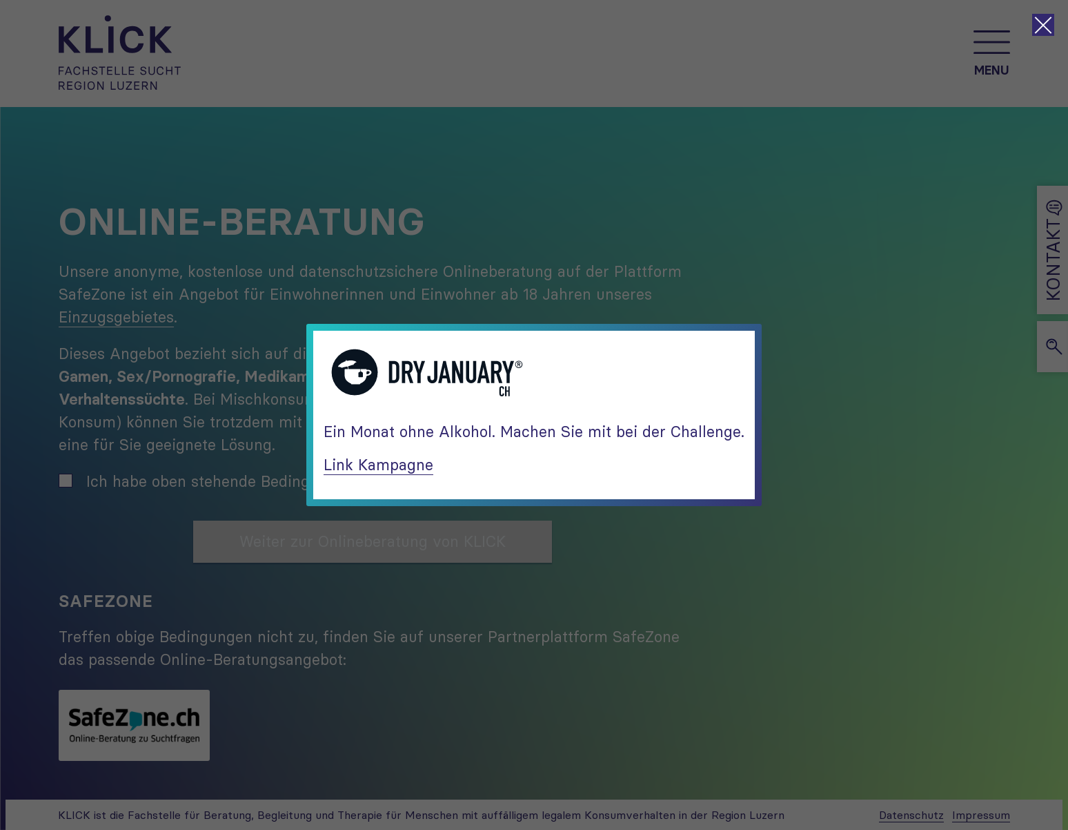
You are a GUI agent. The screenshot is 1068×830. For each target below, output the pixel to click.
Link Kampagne (378, 464)
